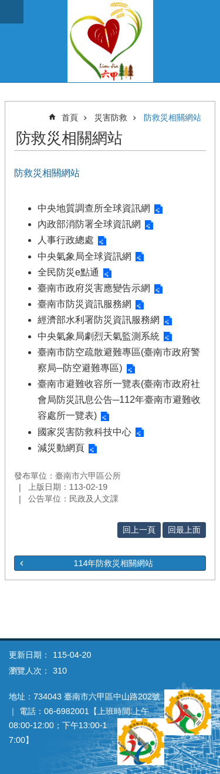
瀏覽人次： (29, 670)
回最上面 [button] (184, 529)
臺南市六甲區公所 (110, 41)
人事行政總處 (66, 240)
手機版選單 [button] (11, 11)
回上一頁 (139, 529)
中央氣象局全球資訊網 (84, 256)
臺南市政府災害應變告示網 (94, 288)
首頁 (70, 117)
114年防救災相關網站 (113, 563)
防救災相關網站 (172, 117)
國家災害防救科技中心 (84, 432)
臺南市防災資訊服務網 (84, 304)
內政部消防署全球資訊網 (89, 224)
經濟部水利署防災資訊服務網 (99, 320)
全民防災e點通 (68, 272)
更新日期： (29, 654)
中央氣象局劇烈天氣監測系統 (99, 336)
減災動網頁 (61, 448)
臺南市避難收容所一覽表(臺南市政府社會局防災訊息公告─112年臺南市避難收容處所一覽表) (119, 399)
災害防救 (110, 117)
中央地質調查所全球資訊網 (94, 208)
